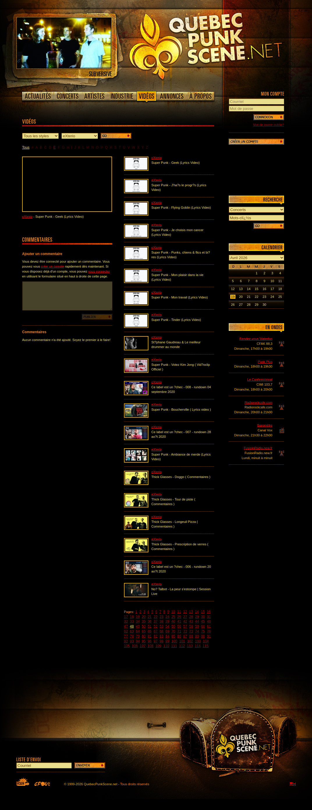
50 (144, 626)
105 (127, 646)
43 (191, 621)
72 (185, 631)
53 (161, 626)
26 (179, 617)
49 (138, 626)
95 (144, 641)
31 (209, 617)
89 (197, 636)
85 (173, 636)
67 (155, 631)
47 (126, 626)
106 (135, 646)
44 (197, 621)
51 (149, 626)
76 (209, 631)
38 (161, 621)
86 (179, 636)
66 (149, 631)
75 (203, 631)
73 (191, 631)
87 (185, 636)
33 (132, 621)
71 (179, 631)
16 (209, 612)
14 (197, 612)
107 (143, 646)
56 (179, 626)
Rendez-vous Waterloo (256, 338)
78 (132, 636)
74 (197, 631)
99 (167, 641)
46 (209, 621)
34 (138, 621)
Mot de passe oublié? (268, 124)
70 (173, 631)
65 (144, 631)
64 (138, 631)
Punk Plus (265, 361)
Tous (25, 147)
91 (209, 636)
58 (191, 626)
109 (158, 646)
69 (167, 631)
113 (190, 646)
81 (149, 636)
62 (126, 631)
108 (150, 646)
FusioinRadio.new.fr (258, 448)
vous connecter (99, 271)
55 (173, 626)
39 (167, 621)
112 (182, 646)
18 (132, 617)
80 (144, 636)
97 (155, 641)
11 (179, 612)
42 (185, 621)
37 (155, 621)
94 (138, 641)
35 (144, 621)
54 (167, 626)
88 (191, 636)
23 (161, 617)
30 (203, 617)
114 (198, 646)
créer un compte (52, 266)
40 (173, 621)
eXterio (27, 216)
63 (132, 631)
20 (144, 617)
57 (185, 626)
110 (166, 646)
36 (149, 621)
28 (191, 617)
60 (203, 626)
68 (161, 631)
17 (126, 617)
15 (203, 612)
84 (167, 636)
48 (132, 626)
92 (126, 641)
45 (203, 621)
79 (138, 636)
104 (206, 641)
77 (126, 636)
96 (149, 641)
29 (197, 617)
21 (149, 617)
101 (182, 641)
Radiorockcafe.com (258, 402)
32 (126, 621)
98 (161, 641)
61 (209, 626)
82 (155, 636)
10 (173, 612)
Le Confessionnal (259, 379)
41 (179, 621)
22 (155, 617)
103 (198, 641)
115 (205, 646)
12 (185, 612)
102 (190, 641)
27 (185, 617)
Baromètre (264, 425)
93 (132, 641)
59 (197, 626)
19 (138, 617)
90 (203, 636)
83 (161, 636)
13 (191, 612)
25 (173, 617)
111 (174, 646)
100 (174, 641)
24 (167, 617)
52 (155, 626)
